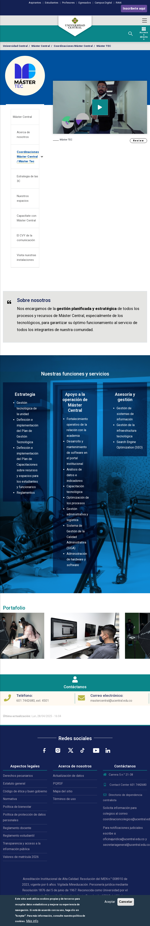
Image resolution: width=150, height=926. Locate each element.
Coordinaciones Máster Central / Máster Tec (28, 156)
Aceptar (109, 902)
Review (138, 140)
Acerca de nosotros (23, 135)
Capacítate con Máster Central (26, 218)
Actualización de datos (68, 776)
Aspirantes (35, 2)
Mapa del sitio (62, 791)
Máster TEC (66, 139)
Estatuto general (14, 783)
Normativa (10, 799)
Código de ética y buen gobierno (25, 791)
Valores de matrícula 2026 (21, 857)
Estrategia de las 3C (27, 179)
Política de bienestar (17, 807)
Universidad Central (15, 45)
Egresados (85, 2)
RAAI (118, 2)
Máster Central (40, 45)
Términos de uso (64, 799)
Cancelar (125, 901)
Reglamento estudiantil (18, 835)
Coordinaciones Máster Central (73, 45)
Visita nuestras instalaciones (26, 257)
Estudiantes (51, 2)
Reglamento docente (17, 828)
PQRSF (58, 783)
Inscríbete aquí (134, 8)
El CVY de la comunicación (26, 238)
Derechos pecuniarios (18, 776)
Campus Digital (103, 2)
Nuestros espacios (23, 198)
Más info (32, 921)
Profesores (68, 2)
